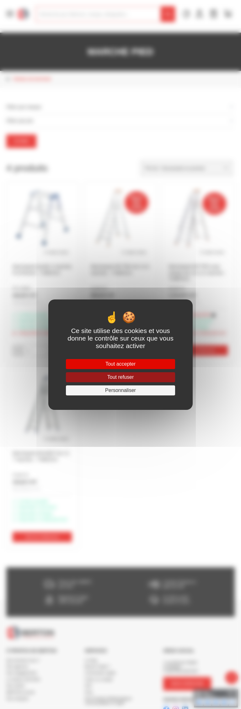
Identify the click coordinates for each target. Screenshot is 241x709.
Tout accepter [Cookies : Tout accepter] (120, 364)
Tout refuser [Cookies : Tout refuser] (120, 377)
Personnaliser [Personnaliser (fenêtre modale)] (120, 390)
